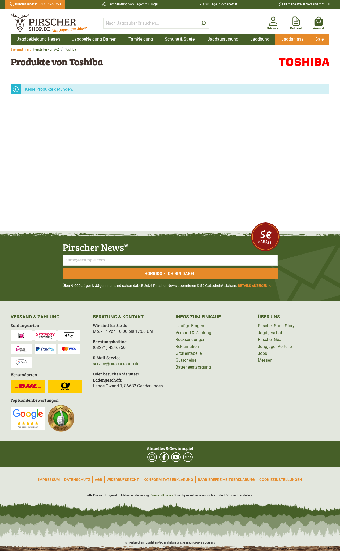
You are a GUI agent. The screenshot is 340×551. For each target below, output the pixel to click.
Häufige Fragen (189, 325)
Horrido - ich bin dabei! (170, 273)
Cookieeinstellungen (280, 480)
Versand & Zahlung (193, 332)
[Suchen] (203, 23)
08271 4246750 (38, 4)
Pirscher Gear (270, 339)
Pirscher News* (95, 246)
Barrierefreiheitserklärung (226, 480)
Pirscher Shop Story (276, 325)
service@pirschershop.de (116, 363)
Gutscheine (185, 360)
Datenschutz (77, 480)
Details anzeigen (255, 285)
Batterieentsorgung (193, 367)
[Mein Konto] (273, 22)
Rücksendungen (190, 339)
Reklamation (187, 346)
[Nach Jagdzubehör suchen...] (150, 23)
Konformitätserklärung (168, 480)
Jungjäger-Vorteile (275, 346)
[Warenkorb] (318, 22)
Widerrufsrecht (123, 480)
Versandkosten (162, 495)
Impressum (49, 480)
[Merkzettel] (296, 22)
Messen (265, 360)
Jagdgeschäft (271, 332)
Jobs (262, 353)
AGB (98, 480)
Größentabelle (188, 353)
